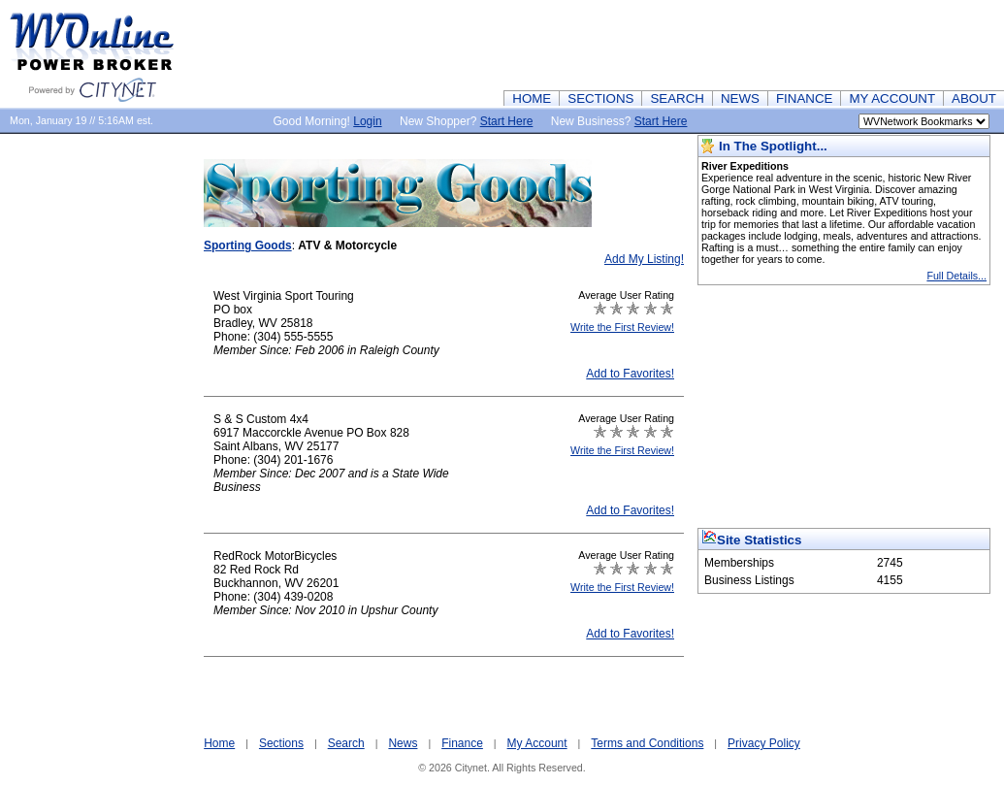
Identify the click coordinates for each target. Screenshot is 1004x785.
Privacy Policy (764, 743)
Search (346, 743)
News (402, 743)
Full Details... (956, 275)
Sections (281, 743)
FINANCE (804, 98)
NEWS (740, 98)
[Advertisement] (651, 43)
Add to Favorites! (630, 373)
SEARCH (677, 98)
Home (219, 743)
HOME (531, 98)
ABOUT (974, 98)
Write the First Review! (622, 327)
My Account (537, 743)
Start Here (507, 121)
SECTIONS (600, 98)
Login (367, 121)
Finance (462, 743)
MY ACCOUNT (892, 98)
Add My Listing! (644, 259)
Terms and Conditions (647, 743)
